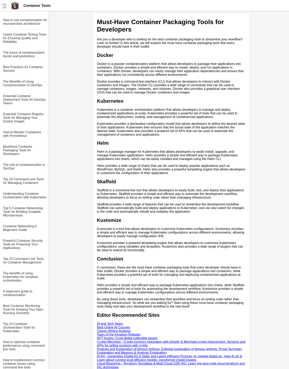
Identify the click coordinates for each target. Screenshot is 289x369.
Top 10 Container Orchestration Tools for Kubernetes (19, 327)
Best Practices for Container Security (23, 68)
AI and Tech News (110, 323)
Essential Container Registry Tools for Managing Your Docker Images (23, 117)
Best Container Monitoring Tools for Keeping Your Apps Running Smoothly (23, 309)
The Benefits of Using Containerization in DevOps (22, 83)
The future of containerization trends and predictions (24, 54)
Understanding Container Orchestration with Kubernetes (24, 195)
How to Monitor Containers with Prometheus (22, 133)
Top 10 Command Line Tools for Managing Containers (23, 180)
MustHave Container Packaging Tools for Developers (17, 150)
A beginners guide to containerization (17, 293)
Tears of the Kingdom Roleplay (119, 334)
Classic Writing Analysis (114, 331)
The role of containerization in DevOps (24, 166)
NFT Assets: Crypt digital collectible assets (127, 338)
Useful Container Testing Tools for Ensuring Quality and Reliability (24, 38)
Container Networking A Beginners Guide (20, 228)
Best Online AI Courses (113, 327)
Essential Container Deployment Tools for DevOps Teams (24, 99)
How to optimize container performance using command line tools (24, 345)
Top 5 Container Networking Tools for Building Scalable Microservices (23, 211)
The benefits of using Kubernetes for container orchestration (20, 277)
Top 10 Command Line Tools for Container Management (23, 260)
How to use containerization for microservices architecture (25, 21)
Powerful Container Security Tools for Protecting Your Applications (23, 244)
